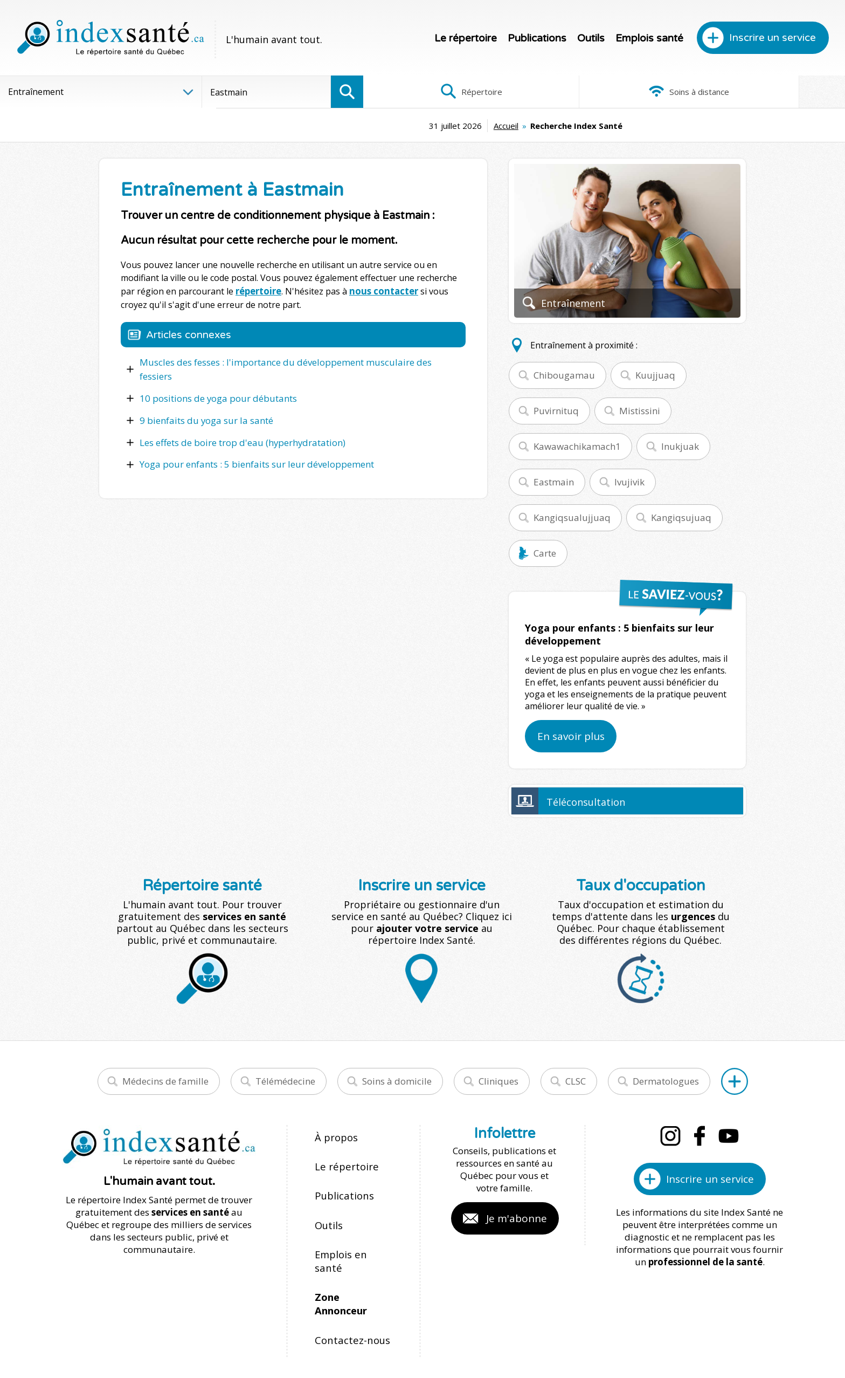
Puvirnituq (556, 411)
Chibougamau (564, 375)
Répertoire (443, 92)
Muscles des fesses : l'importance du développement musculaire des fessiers (293, 361)
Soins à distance (604, 92)
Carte (545, 553)
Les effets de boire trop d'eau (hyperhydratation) (238, 424)
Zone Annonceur (352, 1252)
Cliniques (498, 1081)
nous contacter (381, 291)
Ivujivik (629, 482)
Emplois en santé (351, 1229)
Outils (591, 38)
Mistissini (639, 411)
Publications (537, 38)
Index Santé (333, 1336)
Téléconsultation (585, 802)
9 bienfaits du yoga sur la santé (203, 403)
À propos (334, 1136)
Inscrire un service (772, 38)
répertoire (258, 291)
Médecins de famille (165, 1081)
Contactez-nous (347, 1276)
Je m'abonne (516, 1218)
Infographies (765, 92)
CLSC (575, 1081)
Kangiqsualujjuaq (572, 517)
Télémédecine (285, 1081)
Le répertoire (465, 38)
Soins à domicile (397, 1081)
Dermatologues (666, 1081)
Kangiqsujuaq (681, 517)
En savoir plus (571, 736)
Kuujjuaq (655, 375)
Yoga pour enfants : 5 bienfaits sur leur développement (251, 445)
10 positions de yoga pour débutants (214, 382)
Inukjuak (680, 446)
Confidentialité (507, 1336)
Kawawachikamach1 (577, 446)
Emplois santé (649, 38)
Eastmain (554, 482)
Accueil (403, 125)
